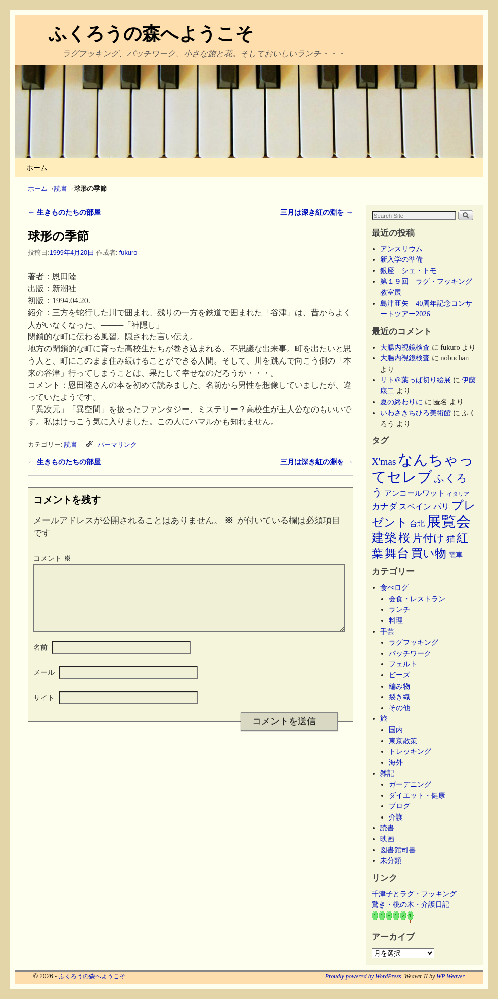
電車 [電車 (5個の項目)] (455, 555)
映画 (387, 839)
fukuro (128, 252)
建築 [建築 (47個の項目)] (384, 537)
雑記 (387, 773)
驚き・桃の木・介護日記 (410, 904)
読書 (60, 188)
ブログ (399, 806)
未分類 (390, 860)
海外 (396, 762)
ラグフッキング (413, 642)
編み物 (399, 686)
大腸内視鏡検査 (405, 347)
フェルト (403, 664)
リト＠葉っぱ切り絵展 (415, 380)
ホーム (37, 168)
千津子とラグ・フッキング (414, 894)
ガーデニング (410, 784)
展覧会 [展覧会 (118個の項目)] (449, 521)
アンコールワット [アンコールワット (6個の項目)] (414, 493)
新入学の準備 (401, 259)
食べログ (394, 587)
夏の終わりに (401, 402)
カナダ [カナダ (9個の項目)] (384, 506)
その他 (399, 708)
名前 (40, 659)
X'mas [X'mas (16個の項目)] (384, 461)
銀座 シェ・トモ (408, 270)
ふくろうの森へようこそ (151, 33)
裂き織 (399, 697)
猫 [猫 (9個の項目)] (450, 539)
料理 (396, 620)
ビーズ (399, 675)
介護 (396, 817)
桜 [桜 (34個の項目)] (404, 537)
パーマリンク (117, 444)
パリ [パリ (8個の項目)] (441, 506)
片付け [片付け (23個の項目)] (428, 538)
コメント (53, 558)
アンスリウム (401, 249)
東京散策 (406, 741)
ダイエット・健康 (417, 795)
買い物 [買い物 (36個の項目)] (428, 553)
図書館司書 (398, 850)
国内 (396, 729)
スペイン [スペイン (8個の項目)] (415, 506)
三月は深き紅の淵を (316, 212)
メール (44, 684)
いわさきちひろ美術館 (415, 412)
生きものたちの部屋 (64, 212)
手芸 (387, 631)
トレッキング (410, 751)
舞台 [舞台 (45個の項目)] (397, 553)
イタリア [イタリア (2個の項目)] (458, 494)
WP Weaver (450, 976)
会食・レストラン (417, 599)
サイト (44, 710)
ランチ (399, 609)
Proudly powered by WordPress (363, 976)
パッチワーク (413, 653)
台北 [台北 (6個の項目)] (417, 524)
